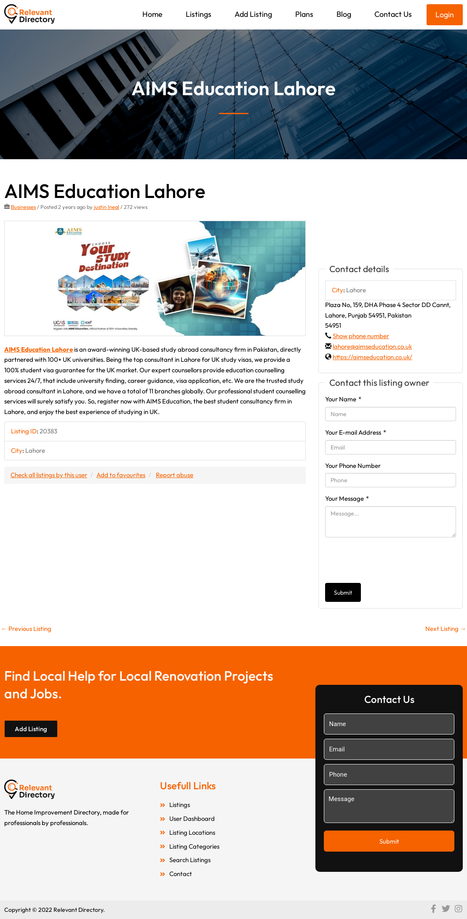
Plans (304, 14)
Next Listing (445, 629)
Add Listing (253, 14)
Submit (343, 592)
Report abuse (174, 475)
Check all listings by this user (49, 475)
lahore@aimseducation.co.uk (372, 346)
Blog (343, 14)
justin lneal (106, 206)
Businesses (23, 206)
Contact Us (393, 14)
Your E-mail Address (355, 432)
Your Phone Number (353, 466)
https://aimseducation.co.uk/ (372, 357)
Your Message (347, 498)
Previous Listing (26, 629)
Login (444, 14)
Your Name (343, 399)
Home (152, 14)
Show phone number (361, 336)
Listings (198, 14)
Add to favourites (120, 475)
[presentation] (389, 560)
